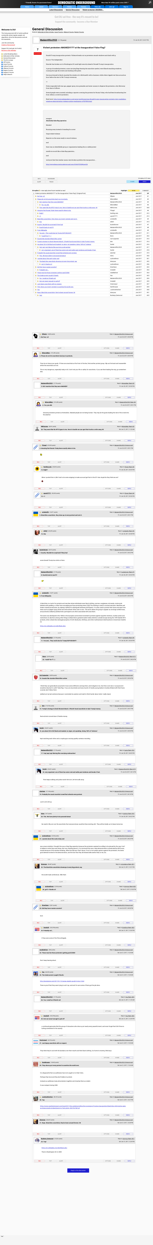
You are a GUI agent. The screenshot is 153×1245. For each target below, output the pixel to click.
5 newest (146, 190)
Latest (41, 7)
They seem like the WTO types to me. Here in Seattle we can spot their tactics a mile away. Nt (68, 207)
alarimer (42, 791)
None (133, 190)
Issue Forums (7, 64)
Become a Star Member (8, 50)
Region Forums (8, 70)
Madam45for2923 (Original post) (124, 334)
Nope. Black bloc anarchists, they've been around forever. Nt (56, 292)
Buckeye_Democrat (47, 1138)
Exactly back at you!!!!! (46, 227)
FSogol (44, 445)
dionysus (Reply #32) (130, 886)
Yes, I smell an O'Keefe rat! (47, 278)
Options (106, 348)
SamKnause (46, 1062)
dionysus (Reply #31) (128, 1138)
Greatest (55, 7)
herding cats (48, 467)
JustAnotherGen (47, 1097)
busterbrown (44, 550)
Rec (38, 348)
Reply (144, 181)
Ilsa (43, 972)
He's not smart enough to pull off (49, 281)
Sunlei (42, 728)
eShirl (45, 531)
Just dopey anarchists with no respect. (49, 284)
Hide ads (98, 7)
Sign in (126, 7)
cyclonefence (46, 836)
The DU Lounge (8, 60)
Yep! (40, 295)
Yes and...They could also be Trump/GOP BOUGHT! (55, 233)
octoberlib (45, 512)
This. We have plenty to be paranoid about (52, 255)
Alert (39, 182)
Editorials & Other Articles (11, 56)
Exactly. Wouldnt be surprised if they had (50, 224)
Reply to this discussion (78, 1170)
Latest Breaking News (10, 54)
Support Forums (8, 72)
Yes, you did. (45, 205)
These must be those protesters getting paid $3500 (53, 272)
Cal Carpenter (44, 675)
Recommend (37, 53)
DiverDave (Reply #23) (128, 927)
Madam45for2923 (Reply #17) (127, 769)
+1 (40, 216)
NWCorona (44, 426)
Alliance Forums (8, 68)
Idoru (42, 813)
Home (27, 7)
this (40, 222)
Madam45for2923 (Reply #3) (128, 402)
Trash (51, 182)
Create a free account (8, 45)
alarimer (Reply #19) (128, 813)
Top (49, 348)
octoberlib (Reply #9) (128, 637)
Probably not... (44, 270)
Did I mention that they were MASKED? (51, 202)
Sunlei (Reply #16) (129, 750)
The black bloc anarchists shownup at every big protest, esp (58, 261)
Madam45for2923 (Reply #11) (127, 656)
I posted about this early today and (48, 258)
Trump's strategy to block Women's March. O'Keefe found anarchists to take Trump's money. (66, 241)
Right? (41, 213)
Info (39, 178)
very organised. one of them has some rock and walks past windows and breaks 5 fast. (68, 250)
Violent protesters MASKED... (93, 10)
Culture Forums (8, 66)
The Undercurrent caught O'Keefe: (48, 275)
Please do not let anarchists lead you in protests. (52, 199)
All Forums (6, 62)
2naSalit (46, 927)
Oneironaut (43, 1040)
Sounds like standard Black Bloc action (49, 239)
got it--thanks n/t (46, 264)
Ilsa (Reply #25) (130, 997)
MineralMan (46, 353)
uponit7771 (47, 493)
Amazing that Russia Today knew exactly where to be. (54, 210)
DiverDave (45, 905)
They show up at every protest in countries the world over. (55, 287)
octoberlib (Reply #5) (128, 531)
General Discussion (73, 10)
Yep (38, 289)
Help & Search (7, 74)
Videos (69, 7)
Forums (83, 7)
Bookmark (51, 178)
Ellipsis (44, 334)
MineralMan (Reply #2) (128, 383)
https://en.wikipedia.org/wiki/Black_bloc (53, 626)
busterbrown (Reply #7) (127, 572)
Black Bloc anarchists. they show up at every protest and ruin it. (57, 219)
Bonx (44, 656)
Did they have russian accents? (47, 267)
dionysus (44, 864)
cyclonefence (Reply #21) (127, 864)
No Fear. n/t (41, 196)
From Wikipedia (42, 230)
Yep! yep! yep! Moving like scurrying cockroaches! (54, 247)
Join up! (111, 7)
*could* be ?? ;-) (46, 236)
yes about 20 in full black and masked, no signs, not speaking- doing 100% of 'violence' (64, 244)
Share (132, 181)
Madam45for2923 (48, 40)
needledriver (44, 950)
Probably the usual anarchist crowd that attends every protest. (57, 253)
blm (43, 706)
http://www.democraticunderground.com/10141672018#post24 (67, 164)
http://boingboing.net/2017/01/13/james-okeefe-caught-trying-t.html (62, 981)
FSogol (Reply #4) (129, 467)
